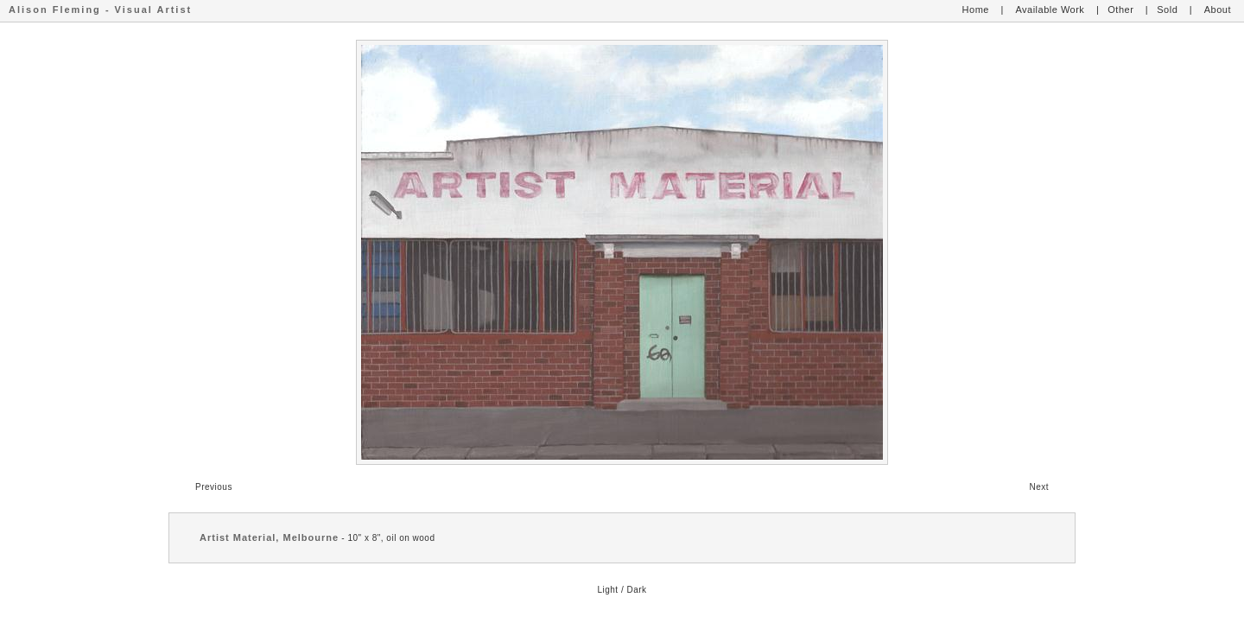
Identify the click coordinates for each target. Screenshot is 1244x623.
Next (1039, 487)
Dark (636, 589)
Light (607, 589)
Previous (213, 487)
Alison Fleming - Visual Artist (100, 9)
